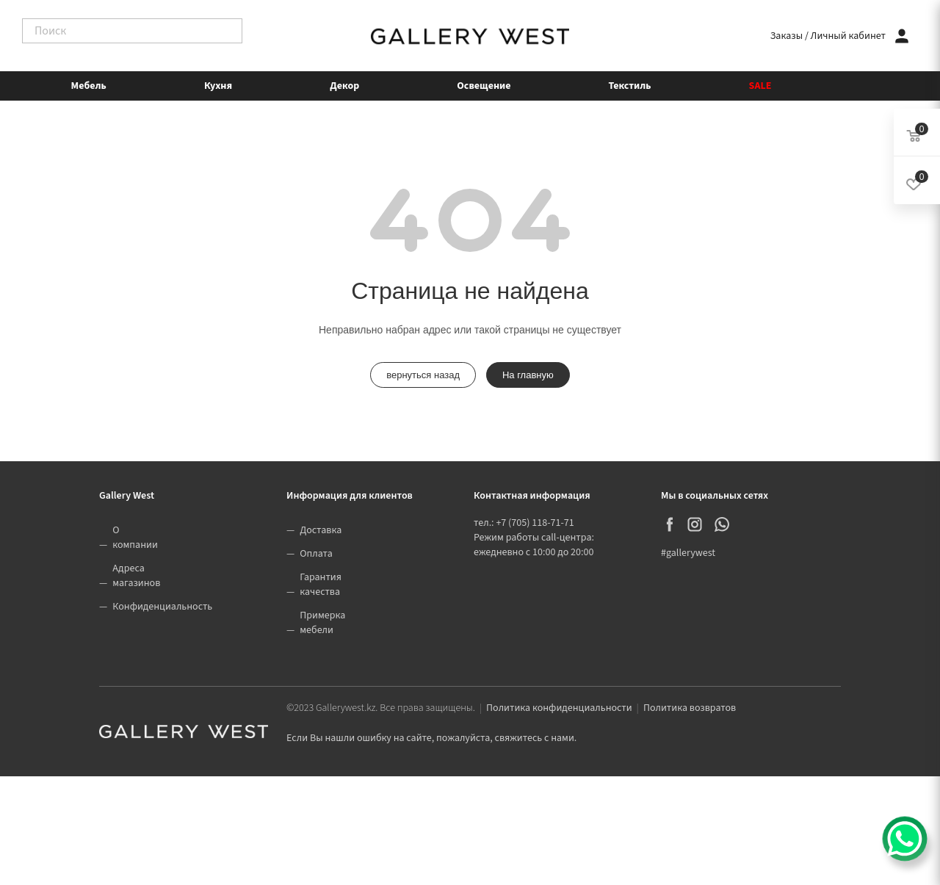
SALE (760, 86)
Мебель (88, 86)
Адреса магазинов (136, 575)
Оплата (316, 553)
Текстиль (630, 86)
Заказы (786, 36)
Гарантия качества (320, 584)
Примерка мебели (322, 622)
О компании (135, 537)
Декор (344, 86)
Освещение (483, 86)
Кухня (218, 86)
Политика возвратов (689, 708)
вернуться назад (423, 374)
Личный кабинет (848, 36)
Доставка (320, 530)
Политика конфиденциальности (559, 708)
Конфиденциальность (162, 606)
